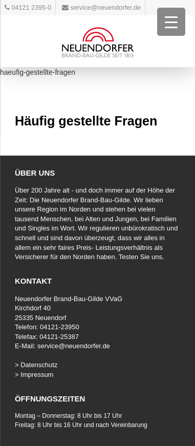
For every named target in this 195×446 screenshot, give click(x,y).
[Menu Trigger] (171, 22)
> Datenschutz (36, 365)
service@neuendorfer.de (73, 346)
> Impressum (34, 374)
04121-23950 (59, 327)
